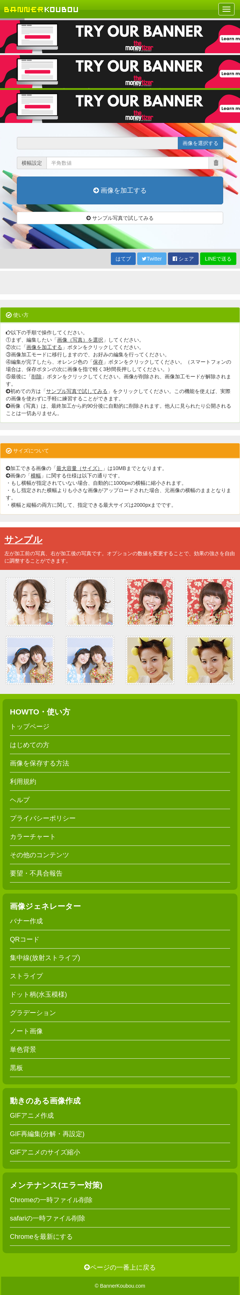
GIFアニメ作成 (32, 1115)
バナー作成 (26, 921)
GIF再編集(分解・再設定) (47, 1134)
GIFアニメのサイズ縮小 (45, 1152)
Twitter (152, 259)
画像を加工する (120, 190)
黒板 (16, 1068)
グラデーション (33, 1012)
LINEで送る (218, 259)
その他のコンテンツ (39, 855)
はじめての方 (29, 745)
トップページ (29, 726)
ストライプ (26, 976)
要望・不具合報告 (36, 873)
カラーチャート (33, 836)
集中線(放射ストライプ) (45, 957)
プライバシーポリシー (43, 818)
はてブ (123, 259)
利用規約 (23, 781)
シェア (183, 259)
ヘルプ (20, 800)
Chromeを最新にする (41, 1236)
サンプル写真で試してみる (120, 218)
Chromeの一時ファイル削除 (51, 1200)
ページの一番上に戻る (120, 1267)
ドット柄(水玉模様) (38, 994)
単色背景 (23, 1049)
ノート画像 (26, 1031)
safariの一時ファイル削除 (47, 1218)
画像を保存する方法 (39, 763)
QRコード (25, 939)
